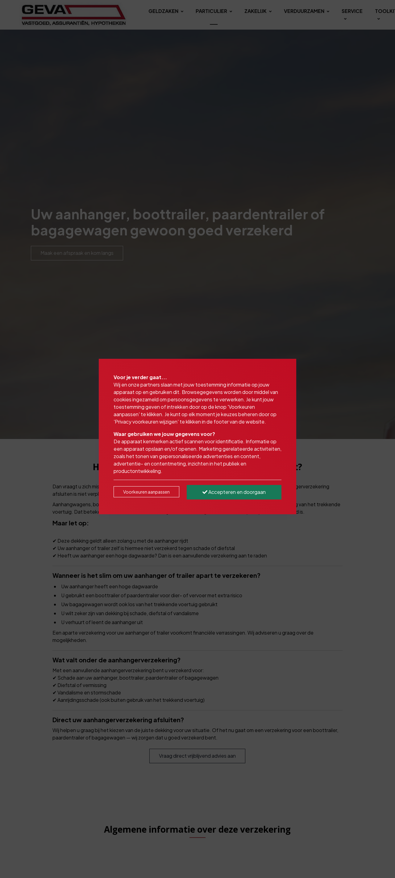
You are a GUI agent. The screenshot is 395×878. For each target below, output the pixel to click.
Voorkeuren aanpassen (146, 492)
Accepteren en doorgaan (234, 492)
